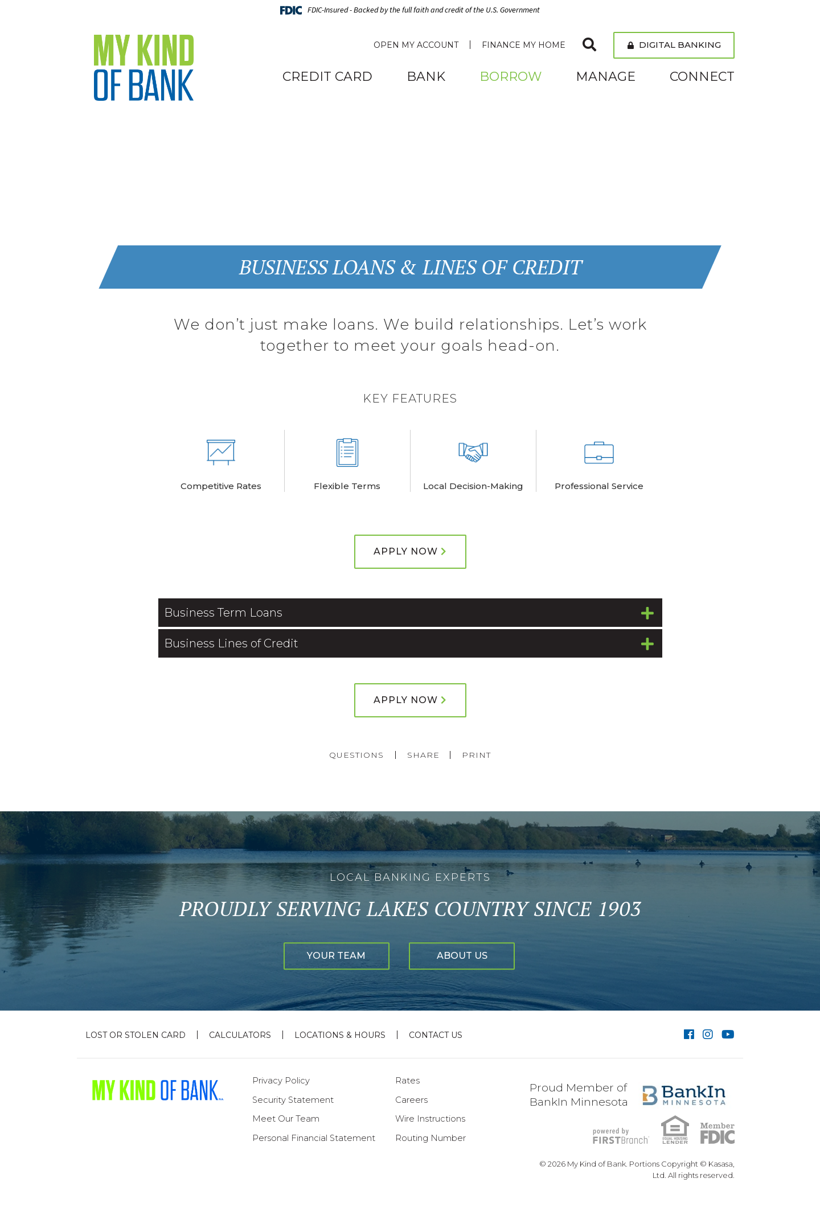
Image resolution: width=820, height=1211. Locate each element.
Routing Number (430, 1137)
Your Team (330, 955)
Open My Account (416, 45)
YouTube (728, 1034)
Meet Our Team (285, 1118)
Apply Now (406, 551)
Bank (426, 76)
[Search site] (589, 45)
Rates (407, 1080)
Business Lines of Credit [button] (231, 643)
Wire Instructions (430, 1118)
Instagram (708, 1034)
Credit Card (327, 76)
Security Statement (293, 1099)
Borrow (510, 76)
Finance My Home (523, 45)
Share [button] (423, 755)
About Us (469, 955)
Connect (702, 76)
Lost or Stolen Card (135, 1035)
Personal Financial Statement (314, 1137)
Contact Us (435, 1035)
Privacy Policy (281, 1080)
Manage (606, 76)
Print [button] (476, 755)
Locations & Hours (340, 1035)
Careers (411, 1099)
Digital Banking (674, 44)
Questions (356, 755)
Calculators (240, 1035)
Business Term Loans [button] (223, 612)
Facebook (689, 1034)
